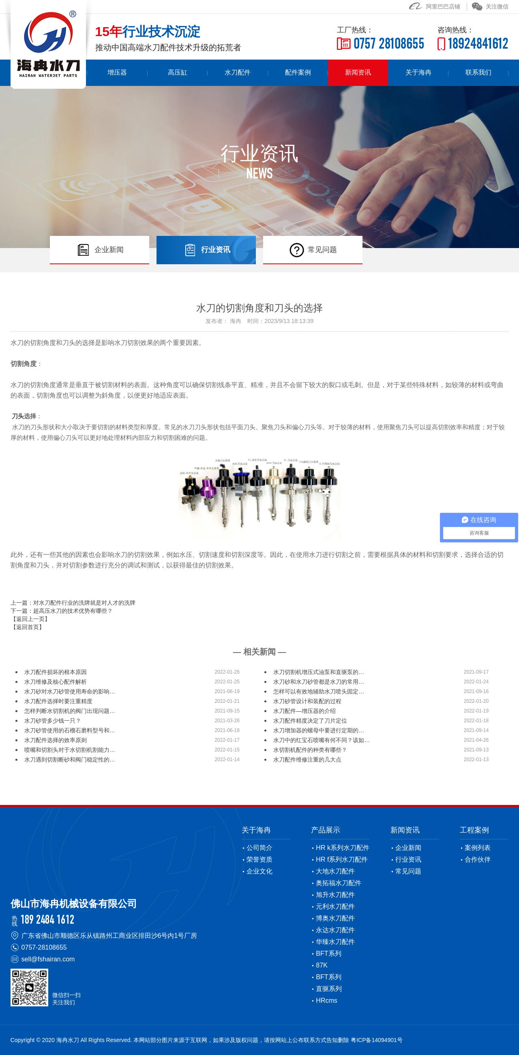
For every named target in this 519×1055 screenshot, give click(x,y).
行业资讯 (408, 859)
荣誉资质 (259, 859)
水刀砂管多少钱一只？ (52, 720)
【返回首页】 (28, 626)
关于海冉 (429, 72)
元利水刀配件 (335, 906)
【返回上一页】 (30, 618)
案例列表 (478, 847)
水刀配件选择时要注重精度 (58, 701)
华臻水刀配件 (335, 941)
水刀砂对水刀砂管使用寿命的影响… (69, 691)
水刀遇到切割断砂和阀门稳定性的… (69, 759)
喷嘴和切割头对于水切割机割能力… (69, 750)
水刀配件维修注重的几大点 (307, 759)
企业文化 (259, 871)
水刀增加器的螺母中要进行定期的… (318, 730)
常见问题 (408, 871)
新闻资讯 (377, 72)
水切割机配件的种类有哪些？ (310, 750)
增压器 (165, 72)
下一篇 (62, 610)
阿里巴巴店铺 (435, 6)
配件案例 (324, 72)
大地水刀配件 (335, 871)
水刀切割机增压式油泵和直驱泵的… (318, 672)
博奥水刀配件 (335, 918)
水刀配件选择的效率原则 (55, 740)
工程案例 (474, 830)
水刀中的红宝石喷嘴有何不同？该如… (321, 740)
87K (321, 965)
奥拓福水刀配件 (338, 883)
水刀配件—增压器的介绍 (304, 711)
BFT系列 (328, 953)
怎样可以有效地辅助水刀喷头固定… (318, 691)
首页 (112, 72)
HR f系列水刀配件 (342, 859)
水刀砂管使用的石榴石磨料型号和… (69, 730)
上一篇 (73, 602)
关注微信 (490, 6)
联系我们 (482, 72)
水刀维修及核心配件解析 (55, 681)
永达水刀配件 (335, 930)
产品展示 (325, 830)
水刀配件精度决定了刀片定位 (310, 720)
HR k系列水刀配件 (342, 847)
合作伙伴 (478, 859)
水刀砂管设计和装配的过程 (307, 701)
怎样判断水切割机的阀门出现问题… (69, 711)
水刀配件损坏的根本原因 (55, 672)
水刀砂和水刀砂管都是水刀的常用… (318, 681)
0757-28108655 (44, 947)
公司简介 (259, 847)
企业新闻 (408, 847)
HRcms (326, 1000)
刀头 (18, 416)
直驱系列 (329, 988)
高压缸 (217, 72)
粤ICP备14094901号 (377, 1040)
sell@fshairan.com (48, 959)
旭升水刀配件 (335, 894)
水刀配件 (271, 72)
